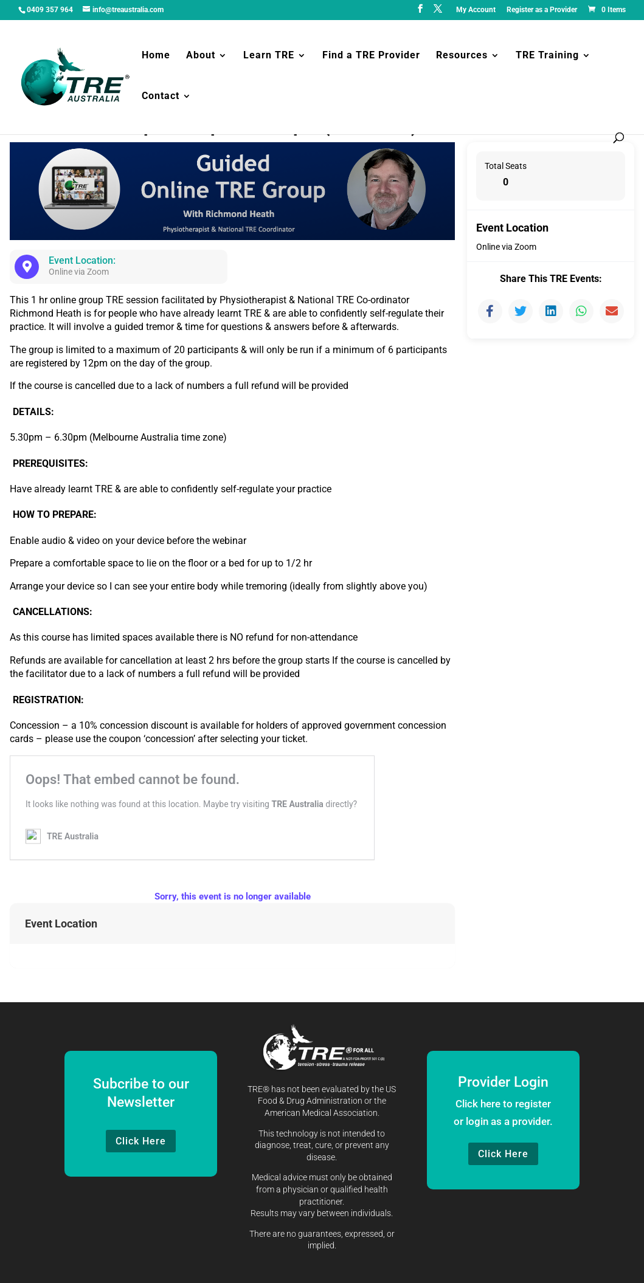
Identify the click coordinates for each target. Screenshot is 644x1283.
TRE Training (547, 57)
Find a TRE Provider (371, 57)
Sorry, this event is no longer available (232, 896)
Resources (462, 57)
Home (156, 57)
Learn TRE (268, 57)
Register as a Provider (542, 10)
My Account (476, 10)
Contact (160, 98)
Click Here (141, 1141)
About (200, 57)
